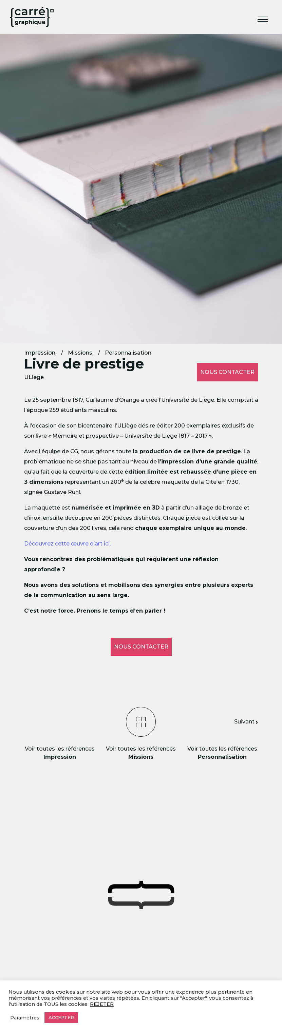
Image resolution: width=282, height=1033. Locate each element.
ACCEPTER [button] (61, 1017)
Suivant (246, 721)
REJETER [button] (102, 1004)
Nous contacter (227, 372)
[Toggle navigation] (262, 20)
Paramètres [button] (24, 1018)
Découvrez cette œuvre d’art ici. (67, 543)
